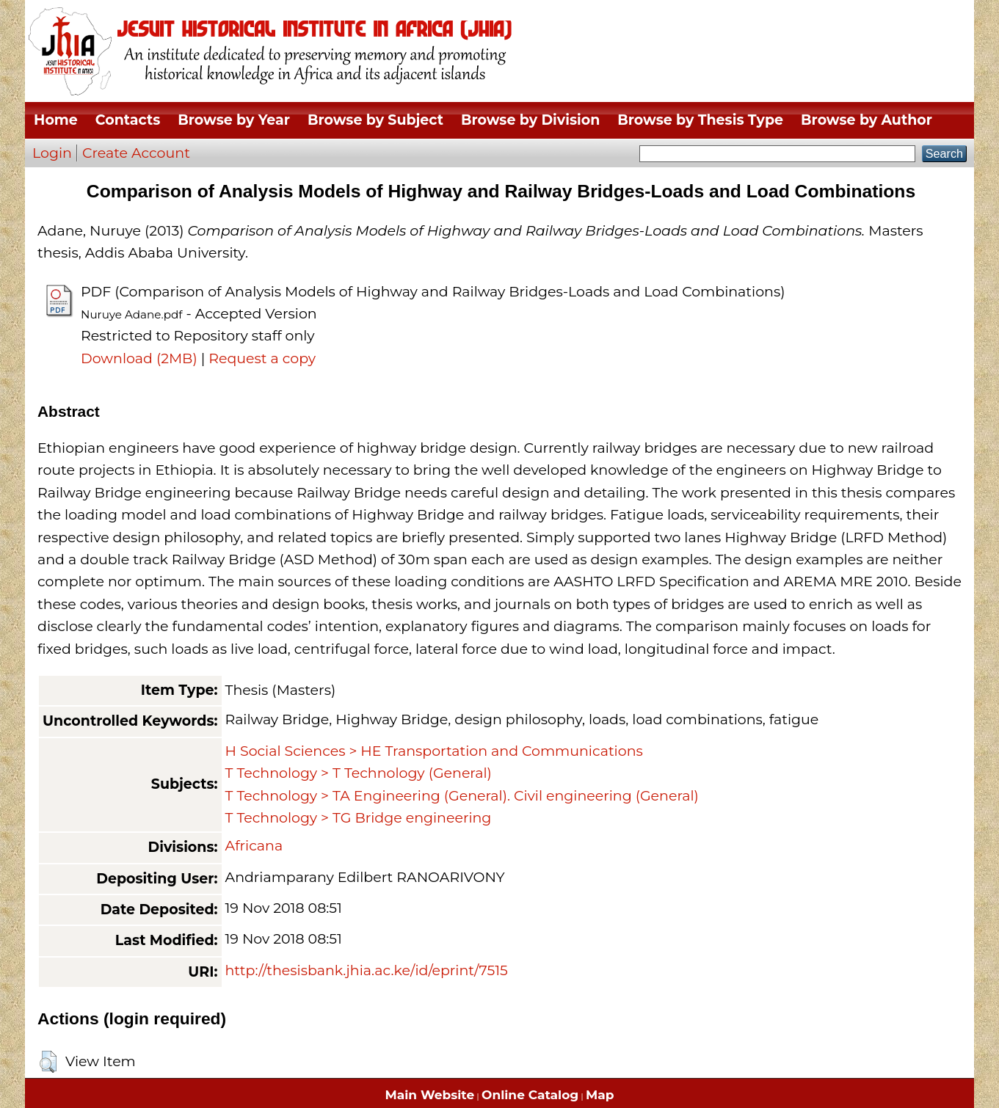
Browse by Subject (375, 120)
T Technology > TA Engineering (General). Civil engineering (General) (462, 795)
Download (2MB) (139, 358)
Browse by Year (234, 120)
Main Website (430, 1094)
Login (52, 153)
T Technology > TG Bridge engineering (358, 817)
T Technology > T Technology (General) (358, 773)
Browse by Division (530, 120)
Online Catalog (530, 1094)
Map (600, 1094)
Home (56, 120)
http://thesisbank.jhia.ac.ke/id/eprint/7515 (366, 970)
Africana (254, 845)
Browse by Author (866, 120)
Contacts (127, 120)
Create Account (136, 153)
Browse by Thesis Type (700, 120)
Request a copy (262, 358)
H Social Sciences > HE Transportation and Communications (434, 751)
